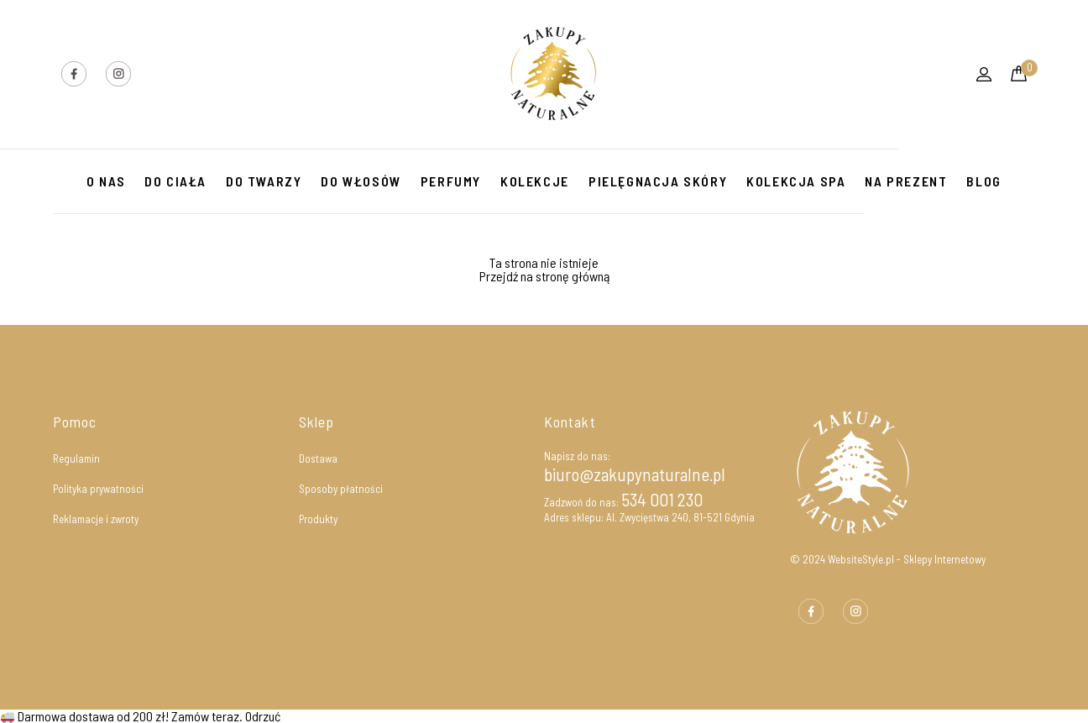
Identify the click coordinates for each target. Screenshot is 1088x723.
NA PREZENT (906, 181)
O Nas (105, 181)
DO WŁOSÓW (360, 181)
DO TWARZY (263, 181)
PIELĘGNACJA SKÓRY (657, 181)
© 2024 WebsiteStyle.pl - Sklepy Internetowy (888, 559)
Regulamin (76, 458)
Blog (983, 181)
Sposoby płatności (341, 488)
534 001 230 (662, 499)
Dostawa (318, 458)
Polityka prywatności (98, 488)
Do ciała (175, 181)
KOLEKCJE (534, 181)
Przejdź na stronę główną (544, 276)
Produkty (318, 519)
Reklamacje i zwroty (96, 519)
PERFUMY (451, 181)
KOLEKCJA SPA (795, 181)
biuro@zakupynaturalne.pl (634, 474)
